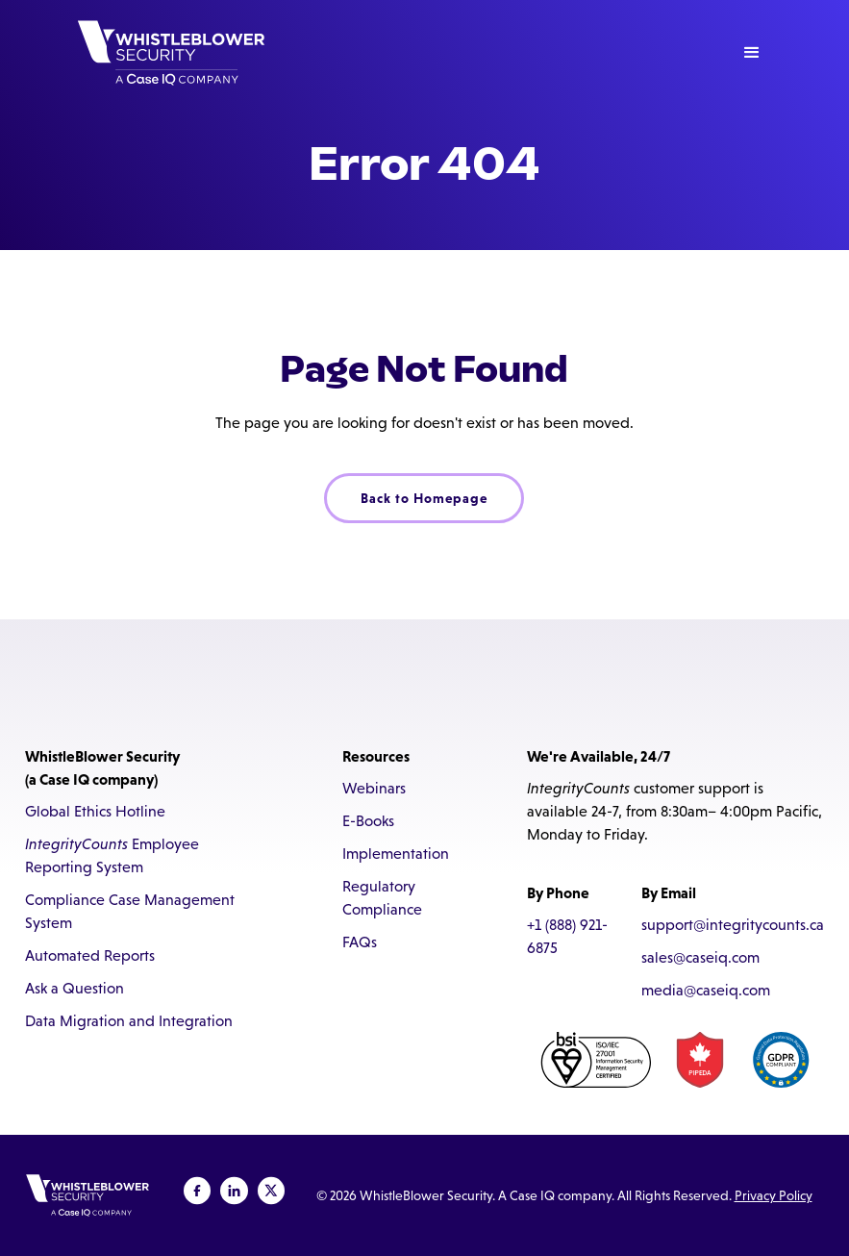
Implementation (395, 853)
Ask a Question (74, 988)
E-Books (368, 821)
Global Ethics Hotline (95, 811)
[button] (752, 53)
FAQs (359, 942)
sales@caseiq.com (700, 957)
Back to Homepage (424, 498)
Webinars (374, 788)
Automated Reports (90, 955)
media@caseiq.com (705, 990)
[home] (171, 53)
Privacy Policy (773, 1195)
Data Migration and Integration (129, 1021)
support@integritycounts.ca (732, 925)
